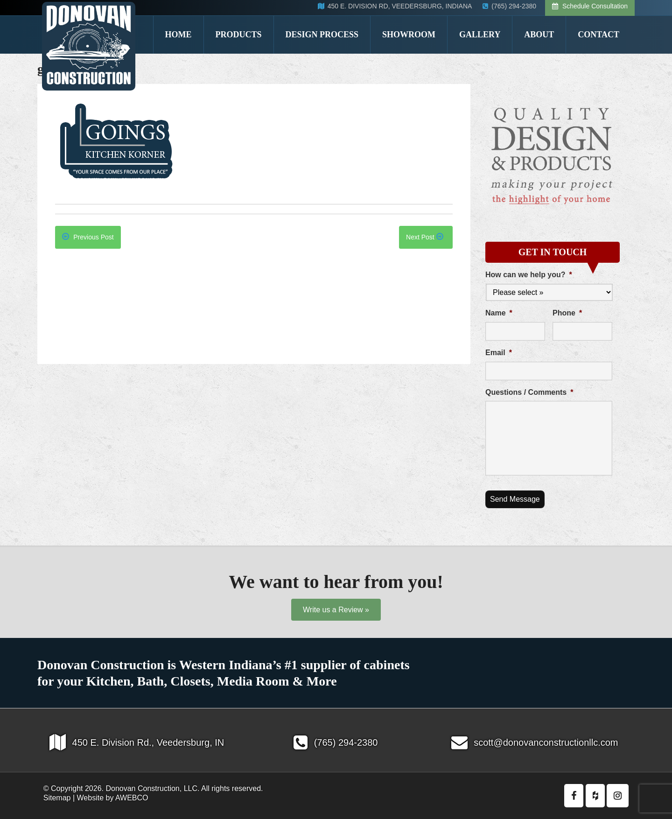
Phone (567, 313)
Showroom (408, 34)
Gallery (479, 34)
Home (178, 34)
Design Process (322, 34)
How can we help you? (528, 275)
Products (239, 34)
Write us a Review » (336, 610)
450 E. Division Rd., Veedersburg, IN (136, 742)
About (539, 34)
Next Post (424, 237)
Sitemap (57, 798)
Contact (598, 34)
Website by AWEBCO (112, 798)
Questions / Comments (529, 392)
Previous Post (87, 237)
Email (498, 353)
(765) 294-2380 (336, 742)
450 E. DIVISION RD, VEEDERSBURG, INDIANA (396, 6)
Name (498, 313)
